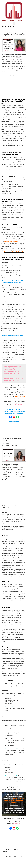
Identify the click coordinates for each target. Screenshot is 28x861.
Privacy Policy (14, 856)
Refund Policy (20, 856)
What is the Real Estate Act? (11, 445)
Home (3, 438)
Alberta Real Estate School (11, 21)
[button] (14, 23)
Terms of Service (9, 856)
